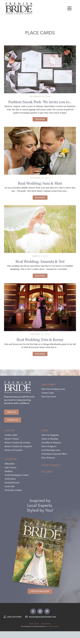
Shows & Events (50, 465)
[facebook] (33, 611)
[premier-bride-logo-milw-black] (18, 3)
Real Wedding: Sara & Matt (40, 183)
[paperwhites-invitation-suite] (40, 46)
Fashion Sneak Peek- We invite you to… (40, 102)
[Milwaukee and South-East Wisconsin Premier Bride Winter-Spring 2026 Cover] (44, 521)
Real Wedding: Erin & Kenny (40, 339)
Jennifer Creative (52, 626)
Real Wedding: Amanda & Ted (40, 261)
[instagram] (40, 611)
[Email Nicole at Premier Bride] (40, 617)
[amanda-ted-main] (40, 206)
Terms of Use (34, 624)
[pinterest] (47, 611)
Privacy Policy (46, 624)
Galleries (46, 471)
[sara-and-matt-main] (40, 127)
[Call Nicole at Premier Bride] (12, 617)
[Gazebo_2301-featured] (40, 284)
